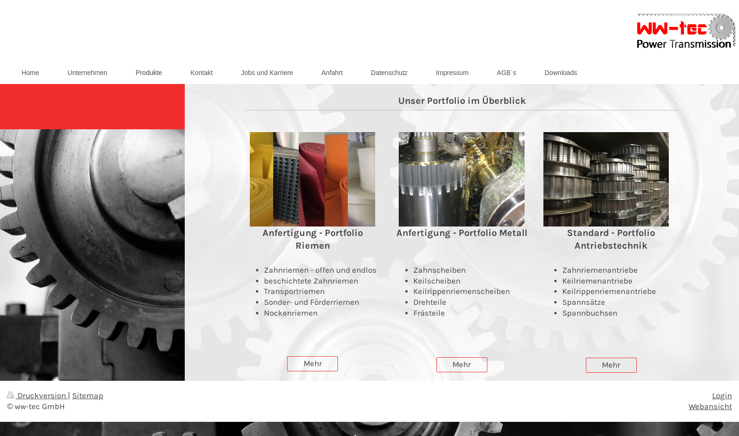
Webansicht (710, 406)
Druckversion (37, 395)
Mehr (313, 363)
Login (722, 395)
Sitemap (87, 395)
